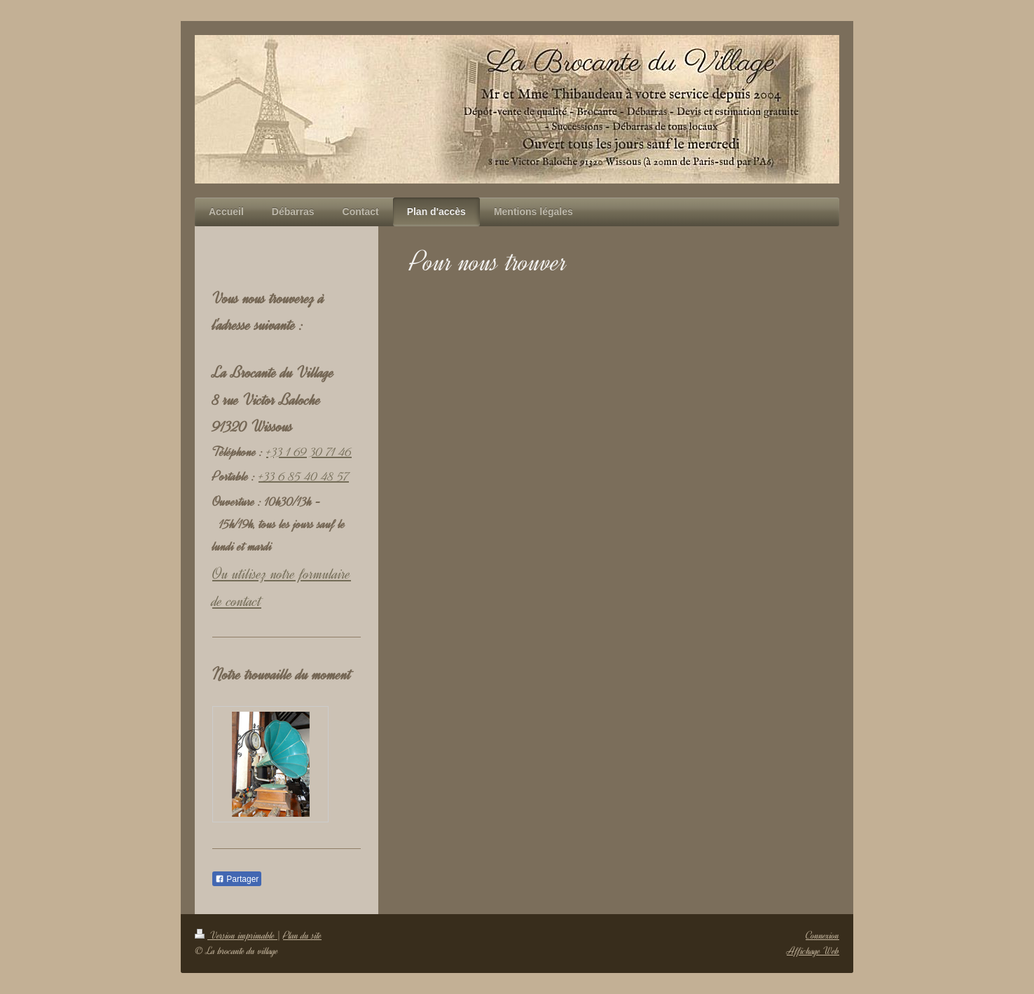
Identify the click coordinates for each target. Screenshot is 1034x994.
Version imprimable (236, 935)
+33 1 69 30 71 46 (309, 451)
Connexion (822, 935)
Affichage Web (813, 951)
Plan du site (302, 935)
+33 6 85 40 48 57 (303, 476)
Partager (236, 879)
